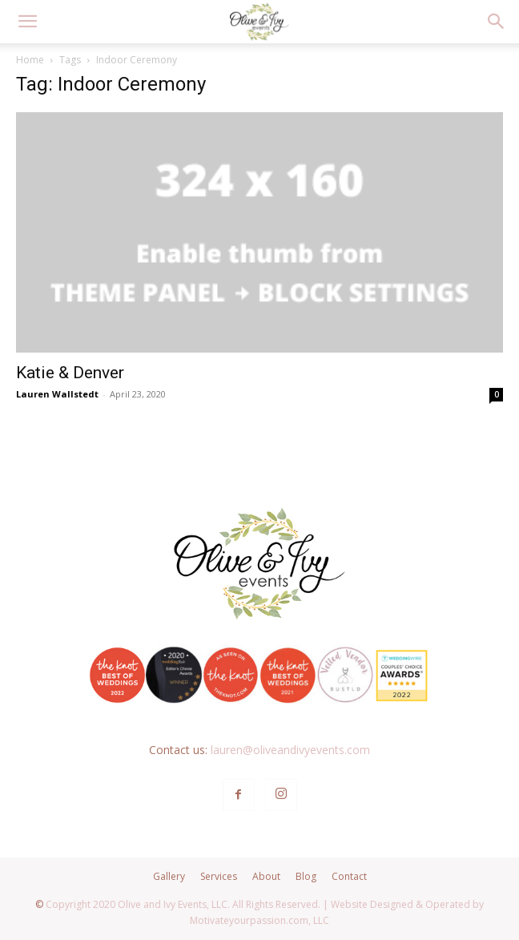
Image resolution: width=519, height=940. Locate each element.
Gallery (169, 876)
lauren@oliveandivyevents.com (290, 749)
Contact (349, 876)
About (266, 876)
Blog (306, 876)
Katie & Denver (70, 372)
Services (218, 876)
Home (30, 60)
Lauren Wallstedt (57, 394)
